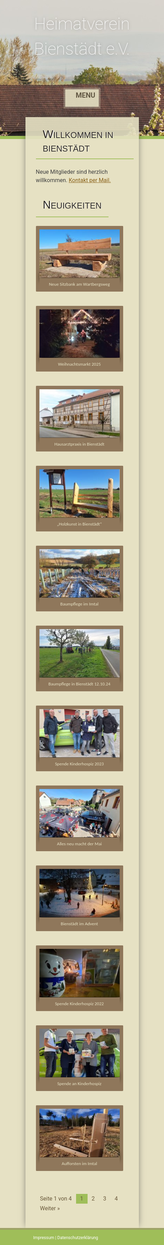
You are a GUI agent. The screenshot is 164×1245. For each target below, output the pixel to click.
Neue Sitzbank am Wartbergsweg (79, 284)
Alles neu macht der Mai (79, 843)
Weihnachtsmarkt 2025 (79, 364)
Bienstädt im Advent (79, 923)
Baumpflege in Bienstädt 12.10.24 (80, 683)
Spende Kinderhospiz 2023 (79, 763)
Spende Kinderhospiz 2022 (79, 1003)
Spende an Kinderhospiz (79, 1083)
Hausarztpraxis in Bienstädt (79, 444)
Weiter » (50, 1208)
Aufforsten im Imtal (79, 1163)
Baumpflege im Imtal (79, 604)
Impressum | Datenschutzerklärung (65, 1237)
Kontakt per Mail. (90, 180)
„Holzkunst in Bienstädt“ (79, 524)
